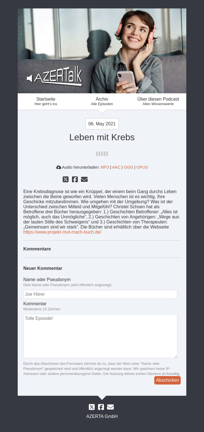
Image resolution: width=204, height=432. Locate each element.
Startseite (46, 101)
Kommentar (102, 306)
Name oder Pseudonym (102, 282)
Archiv (102, 101)
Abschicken (167, 380)
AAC (116, 167)
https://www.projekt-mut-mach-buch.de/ (62, 232)
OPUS (142, 167)
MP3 (105, 167)
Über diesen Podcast (158, 101)
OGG (128, 167)
